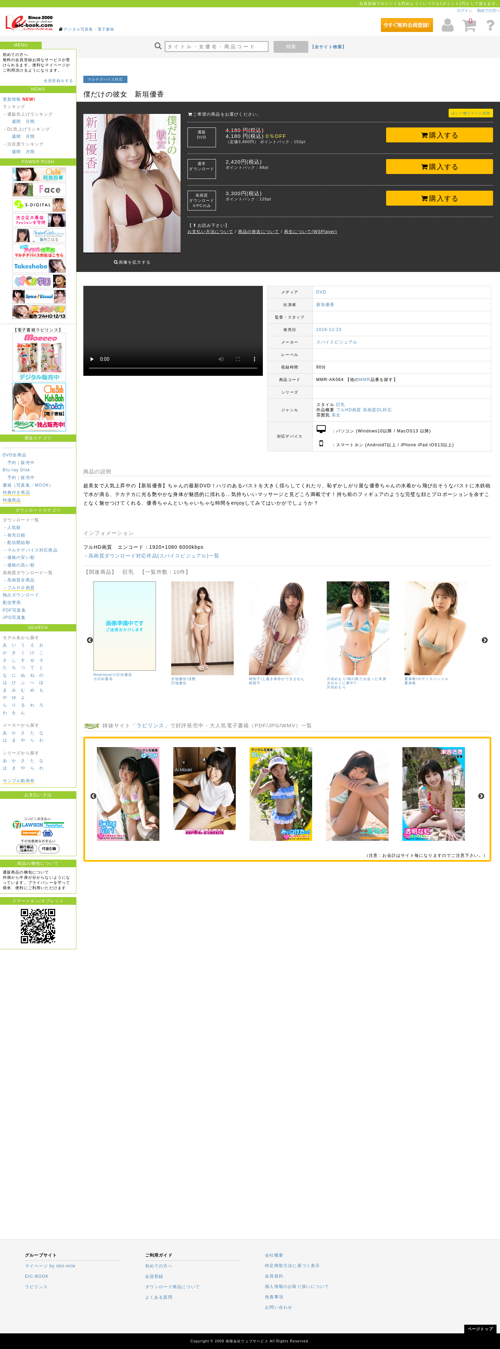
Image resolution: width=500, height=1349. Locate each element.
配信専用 (12, 602)
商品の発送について (259, 231)
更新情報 (12, 99)
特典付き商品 (16, 492)
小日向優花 (103, 673)
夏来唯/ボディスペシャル (427, 674)
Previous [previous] (89, 635)
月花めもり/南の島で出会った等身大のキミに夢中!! (356, 676)
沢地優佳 (179, 678)
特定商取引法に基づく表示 (292, 1265)
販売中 (28, 462)
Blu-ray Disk (16, 469)
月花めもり (336, 682)
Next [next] (484, 635)
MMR (364, 374)
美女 (336, 409)
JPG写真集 (14, 617)
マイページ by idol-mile (50, 1266)
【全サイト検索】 (328, 46)
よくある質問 (159, 1297)
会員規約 (274, 1276)
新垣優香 (325, 299)
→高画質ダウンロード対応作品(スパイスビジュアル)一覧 (151, 550)
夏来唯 (410, 678)
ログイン (464, 10)
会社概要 (274, 1255)
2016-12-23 (329, 324)
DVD (321, 286)
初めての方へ (488, 10)
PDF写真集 (14, 610)
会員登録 (154, 1276)
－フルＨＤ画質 (19, 587)
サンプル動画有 (19, 780)
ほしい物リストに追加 (470, 113)
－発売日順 (14, 535)
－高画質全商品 (19, 580)
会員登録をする (58, 80)
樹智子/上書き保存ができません (277, 674)
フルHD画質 (348, 404)
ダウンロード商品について (172, 1286)
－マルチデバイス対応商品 (30, 550)
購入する (439, 135)
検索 (291, 46)
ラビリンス (150, 720)
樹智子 (255, 678)
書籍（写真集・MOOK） (28, 485)
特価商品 (12, 500)
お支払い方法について (210, 231)
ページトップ (480, 1329)
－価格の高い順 (19, 565)
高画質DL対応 (377, 404)
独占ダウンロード (21, 595)
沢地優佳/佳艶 (183, 674)
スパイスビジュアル (337, 336)
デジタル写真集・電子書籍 (89, 29)
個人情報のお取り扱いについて (297, 1286)
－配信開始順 (16, 542)
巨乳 (340, 399)
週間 (16, 121)
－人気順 (12, 527)
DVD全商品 (15, 455)
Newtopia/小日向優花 (112, 669)
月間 (30, 121)
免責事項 (274, 1296)
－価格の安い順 (19, 557)
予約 (11, 462)
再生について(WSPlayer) (310, 231)
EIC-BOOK (37, 1276)
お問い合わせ (278, 1307)
